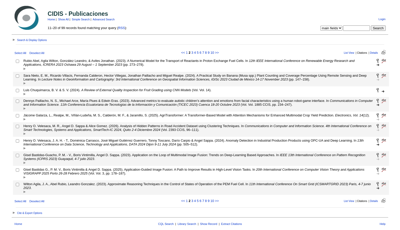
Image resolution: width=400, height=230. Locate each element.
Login (382, 19)
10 (212, 53)
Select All (20, 53)
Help (382, 223)
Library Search (187, 223)
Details (374, 52)
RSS (121, 28)
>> (217, 53)
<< (183, 53)
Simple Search (81, 19)
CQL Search (166, 223)
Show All (63, 19)
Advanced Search (104, 19)
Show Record (208, 223)
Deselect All (36, 53)
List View (349, 52)
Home (51, 19)
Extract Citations (231, 223)
